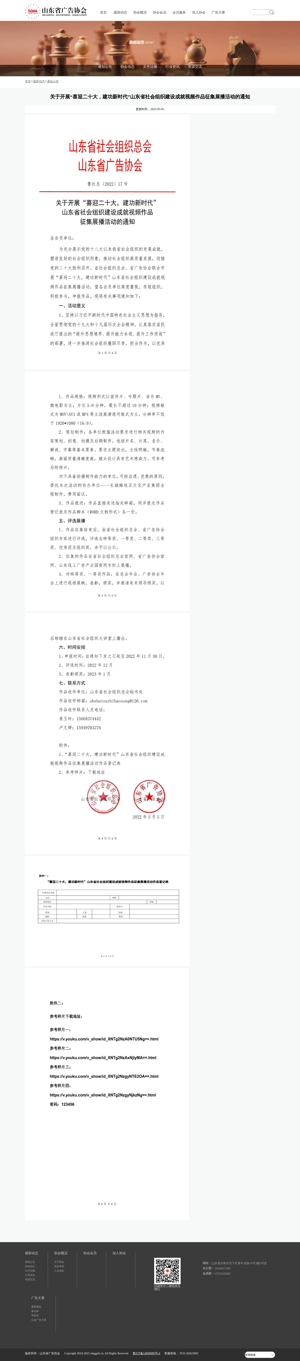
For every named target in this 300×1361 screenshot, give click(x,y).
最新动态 (120, 12)
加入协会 (198, 12)
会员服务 (179, 12)
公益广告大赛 (38, 1319)
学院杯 (35, 1315)
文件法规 (150, 67)
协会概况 (140, 12)
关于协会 (59, 1261)
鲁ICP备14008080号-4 (146, 1353)
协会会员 (159, 12)
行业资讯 (172, 67)
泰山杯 (35, 1311)
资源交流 (195, 67)
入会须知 (59, 1270)
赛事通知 (36, 1306)
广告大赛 (218, 12)
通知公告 (105, 67)
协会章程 (59, 1266)
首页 (103, 12)
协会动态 (127, 67)
